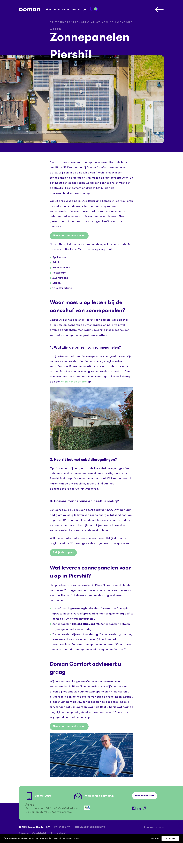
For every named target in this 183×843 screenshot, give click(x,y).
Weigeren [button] (155, 838)
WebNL (154, 827)
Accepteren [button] (170, 838)
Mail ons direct (144, 795)
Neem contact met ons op (69, 235)
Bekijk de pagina (63, 552)
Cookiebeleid (39, 833)
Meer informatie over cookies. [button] (67, 838)
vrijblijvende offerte (74, 381)
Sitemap (23, 833)
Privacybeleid (59, 833)
